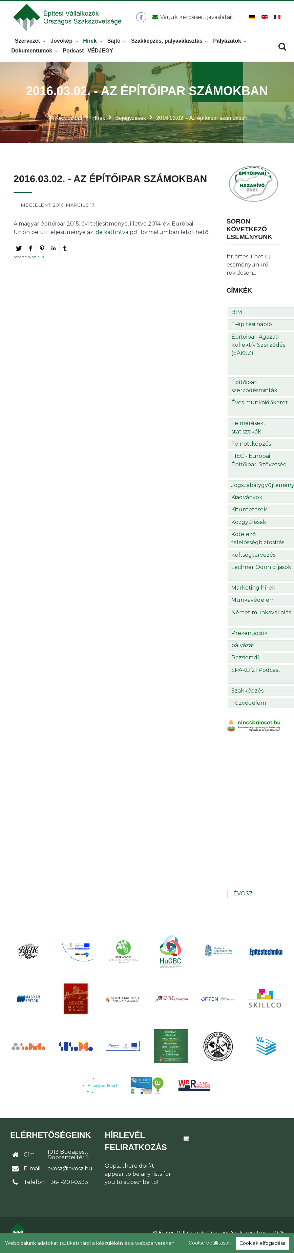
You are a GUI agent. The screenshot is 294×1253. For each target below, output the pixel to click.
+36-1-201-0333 (67, 1187)
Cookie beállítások (210, 1243)
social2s (38, 262)
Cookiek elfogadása (262, 1243)
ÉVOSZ (243, 899)
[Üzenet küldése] (192, 20)
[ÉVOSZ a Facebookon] (142, 20)
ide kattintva (111, 237)
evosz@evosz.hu (69, 1174)
